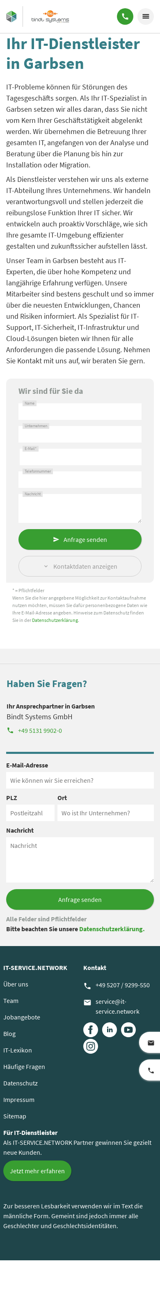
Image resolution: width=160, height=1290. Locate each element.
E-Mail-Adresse (27, 765)
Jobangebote (21, 1017)
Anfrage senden (85, 539)
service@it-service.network (111, 1006)
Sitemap (14, 1116)
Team (10, 1000)
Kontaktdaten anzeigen (85, 566)
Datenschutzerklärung (55, 620)
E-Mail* (31, 448)
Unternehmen (36, 426)
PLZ (11, 797)
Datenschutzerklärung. (112, 929)
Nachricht (33, 494)
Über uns (15, 984)
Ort (62, 797)
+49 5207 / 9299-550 (116, 985)
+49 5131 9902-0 (34, 730)
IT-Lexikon (17, 1050)
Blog (9, 1033)
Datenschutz (20, 1083)
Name (29, 403)
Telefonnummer (38, 471)
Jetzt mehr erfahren (37, 1171)
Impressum (18, 1099)
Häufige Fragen (24, 1066)
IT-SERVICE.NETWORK (35, 967)
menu (146, 16)
